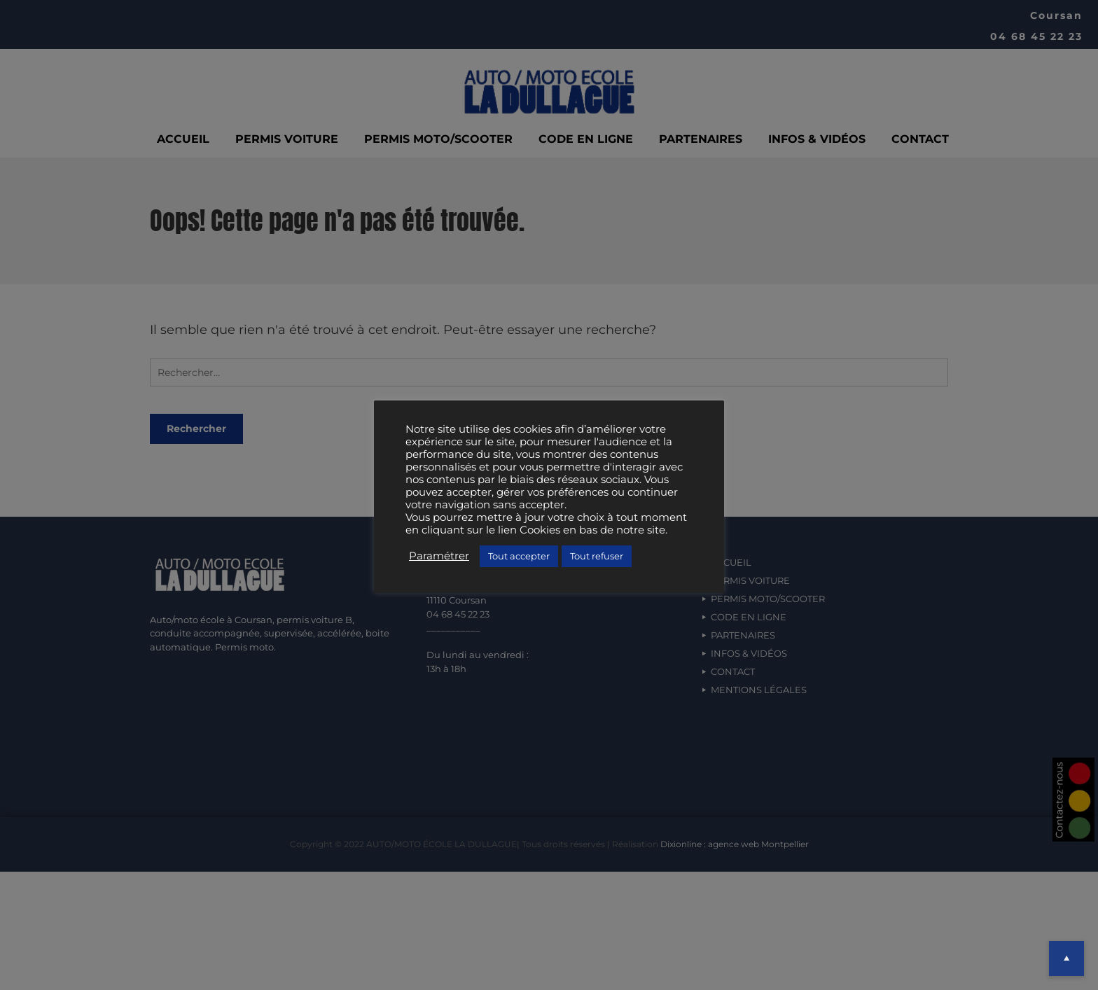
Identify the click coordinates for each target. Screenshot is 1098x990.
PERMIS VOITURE (286, 139)
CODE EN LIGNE (585, 139)
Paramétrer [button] (439, 556)
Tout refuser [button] (596, 556)
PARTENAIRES (700, 139)
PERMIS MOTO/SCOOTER (438, 139)
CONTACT (920, 139)
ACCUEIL (183, 139)
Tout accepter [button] (519, 556)
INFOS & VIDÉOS (817, 139)
